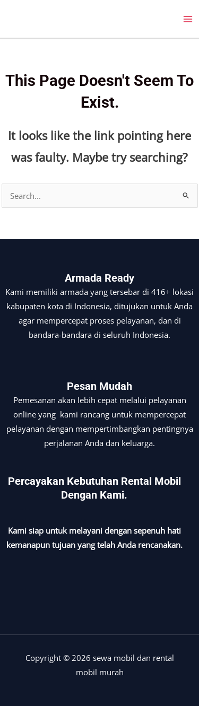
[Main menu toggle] (188, 19)
